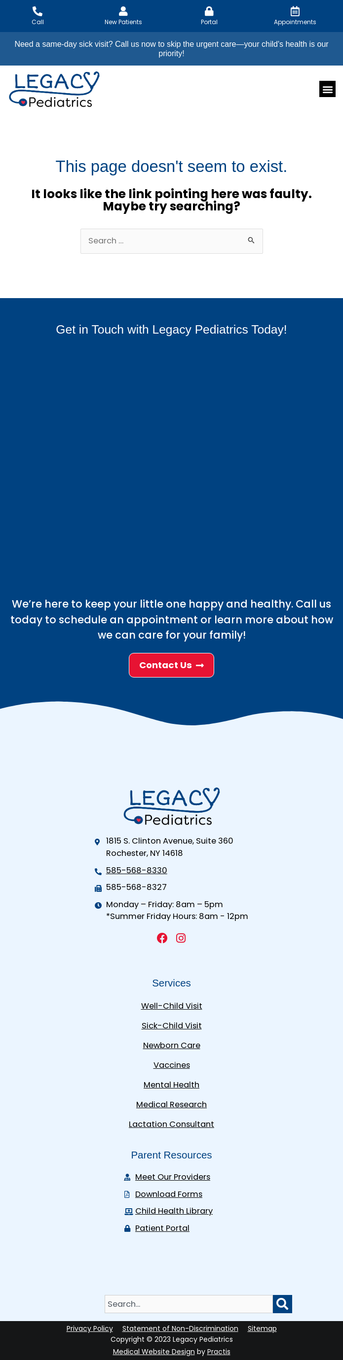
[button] (327, 89)
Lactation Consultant (171, 1124)
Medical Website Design (154, 1352)
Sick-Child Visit (172, 1025)
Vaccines (171, 1065)
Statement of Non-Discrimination (180, 1328)
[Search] (282, 1304)
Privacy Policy (90, 1328)
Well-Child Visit (171, 1006)
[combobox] (189, 1304)
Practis (218, 1352)
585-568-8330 (136, 870)
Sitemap (262, 1328)
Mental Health (171, 1084)
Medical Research (171, 1104)
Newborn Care (171, 1045)
